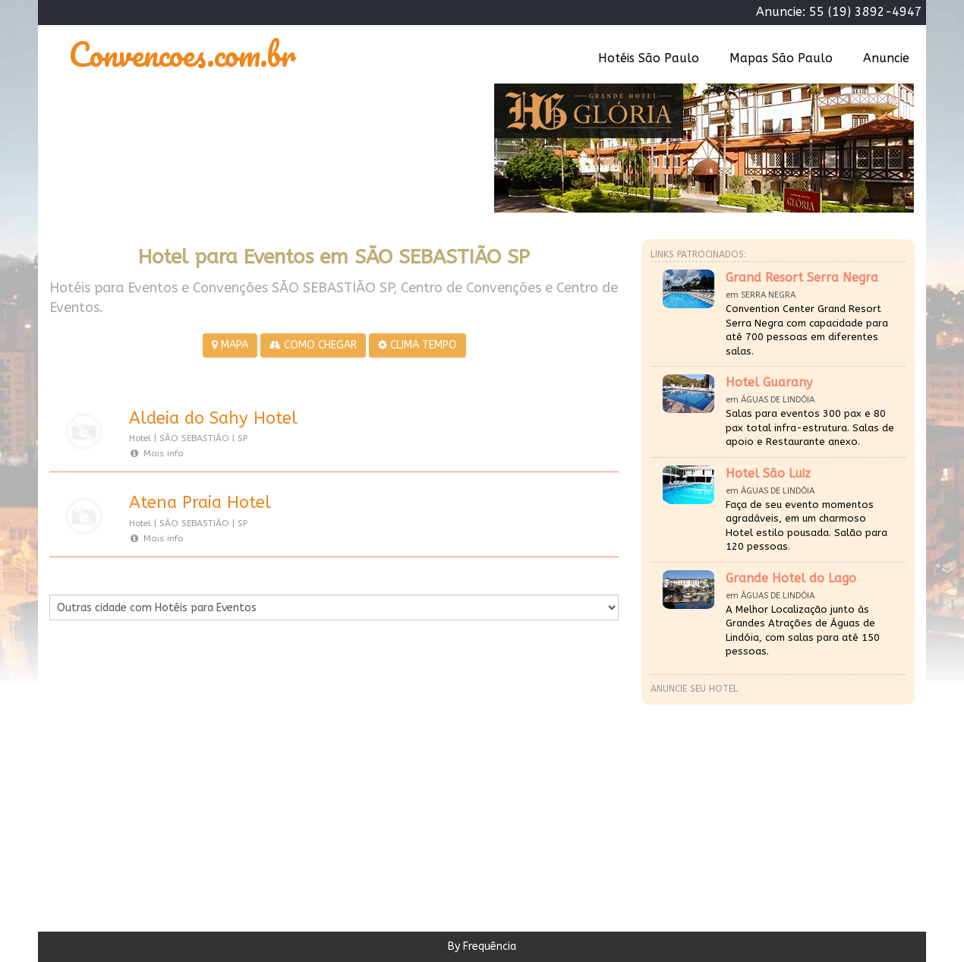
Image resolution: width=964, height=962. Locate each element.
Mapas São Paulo (781, 58)
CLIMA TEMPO (417, 345)
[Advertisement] (192, 772)
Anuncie (886, 58)
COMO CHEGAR (313, 345)
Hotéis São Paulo (648, 58)
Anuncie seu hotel (694, 688)
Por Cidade (75, 579)
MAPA (230, 345)
